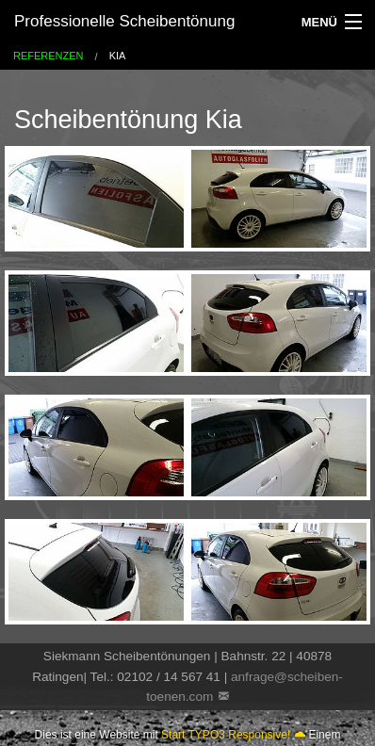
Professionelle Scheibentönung (124, 21)
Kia (117, 56)
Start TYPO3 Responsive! (225, 734)
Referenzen (48, 56)
